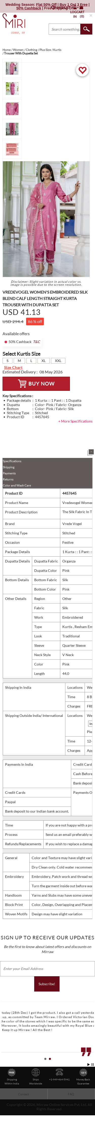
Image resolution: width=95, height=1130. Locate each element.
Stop (92, 1064)
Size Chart (13, 367)
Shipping (8, 467)
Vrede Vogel (72, 523)
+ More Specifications (75, 421)
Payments (9, 473)
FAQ (71, 1094)
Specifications (12, 461)
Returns (8, 479)
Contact (23, 1094)
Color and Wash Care (17, 485)
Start (88, 1064)
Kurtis (67, 626)
